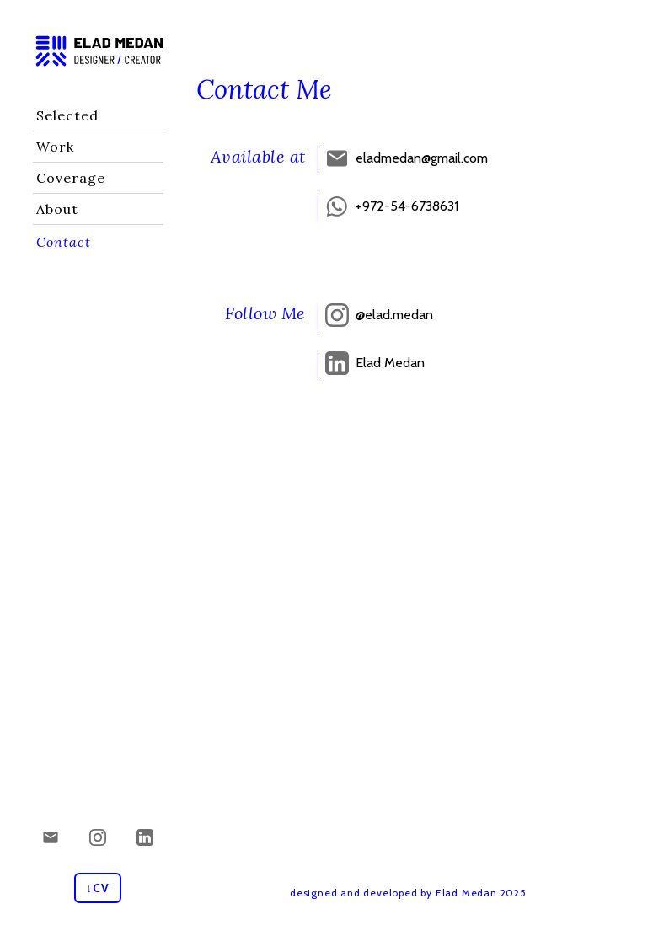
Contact (63, 241)
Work (55, 146)
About (57, 209)
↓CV (98, 888)
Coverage (70, 178)
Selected (67, 115)
